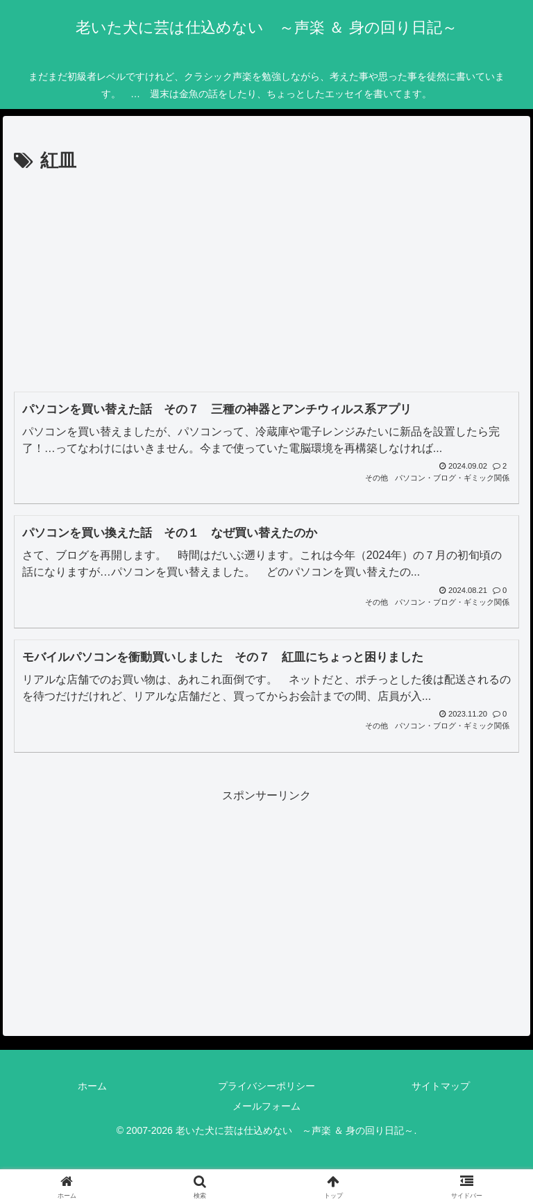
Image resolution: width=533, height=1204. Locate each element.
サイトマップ (441, 1086)
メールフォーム (266, 1106)
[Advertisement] (266, 281)
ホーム (92, 1086)
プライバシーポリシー (266, 1086)
